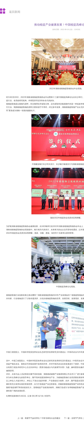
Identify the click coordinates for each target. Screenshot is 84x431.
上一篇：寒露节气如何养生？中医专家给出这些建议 (38, 418)
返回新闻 (14, 11)
